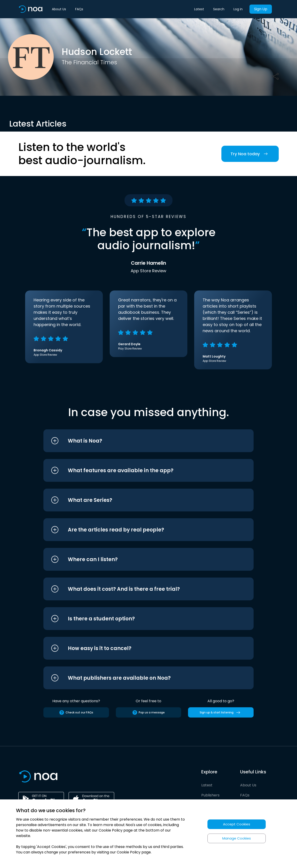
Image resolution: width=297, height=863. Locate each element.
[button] (140, 440)
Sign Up (260, 9)
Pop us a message (148, 712)
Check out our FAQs (76, 712)
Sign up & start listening (221, 712)
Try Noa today (250, 153)
